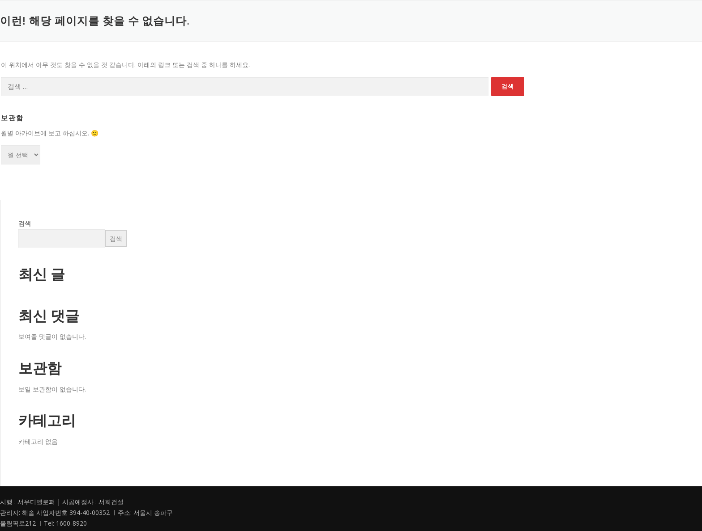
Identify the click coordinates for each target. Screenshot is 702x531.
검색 (24, 223)
